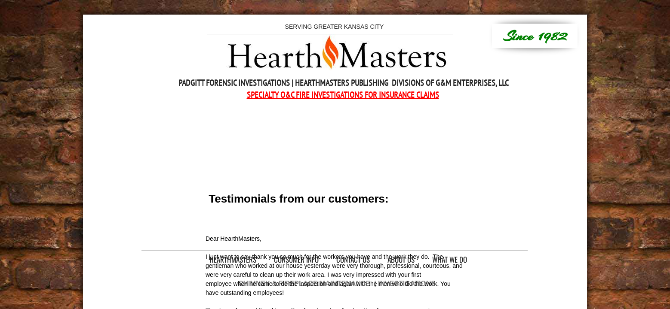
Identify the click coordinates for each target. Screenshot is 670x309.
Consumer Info (296, 259)
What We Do (449, 259)
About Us (401, 259)
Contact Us (353, 259)
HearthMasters (232, 259)
